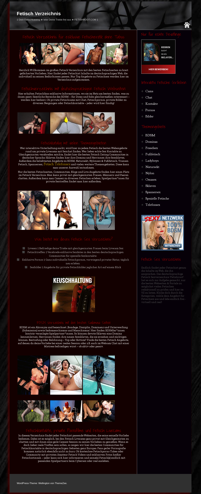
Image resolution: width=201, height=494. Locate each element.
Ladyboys (152, 160)
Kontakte (151, 103)
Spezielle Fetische (157, 198)
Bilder (149, 116)
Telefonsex (152, 205)
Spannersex (153, 192)
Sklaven (150, 186)
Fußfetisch (152, 154)
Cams (149, 91)
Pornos (150, 110)
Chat (148, 97)
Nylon (149, 173)
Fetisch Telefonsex (57, 164)
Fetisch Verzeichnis (39, 13)
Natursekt (152, 167)
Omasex (151, 179)
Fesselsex (151, 148)
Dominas (151, 141)
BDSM (150, 135)
